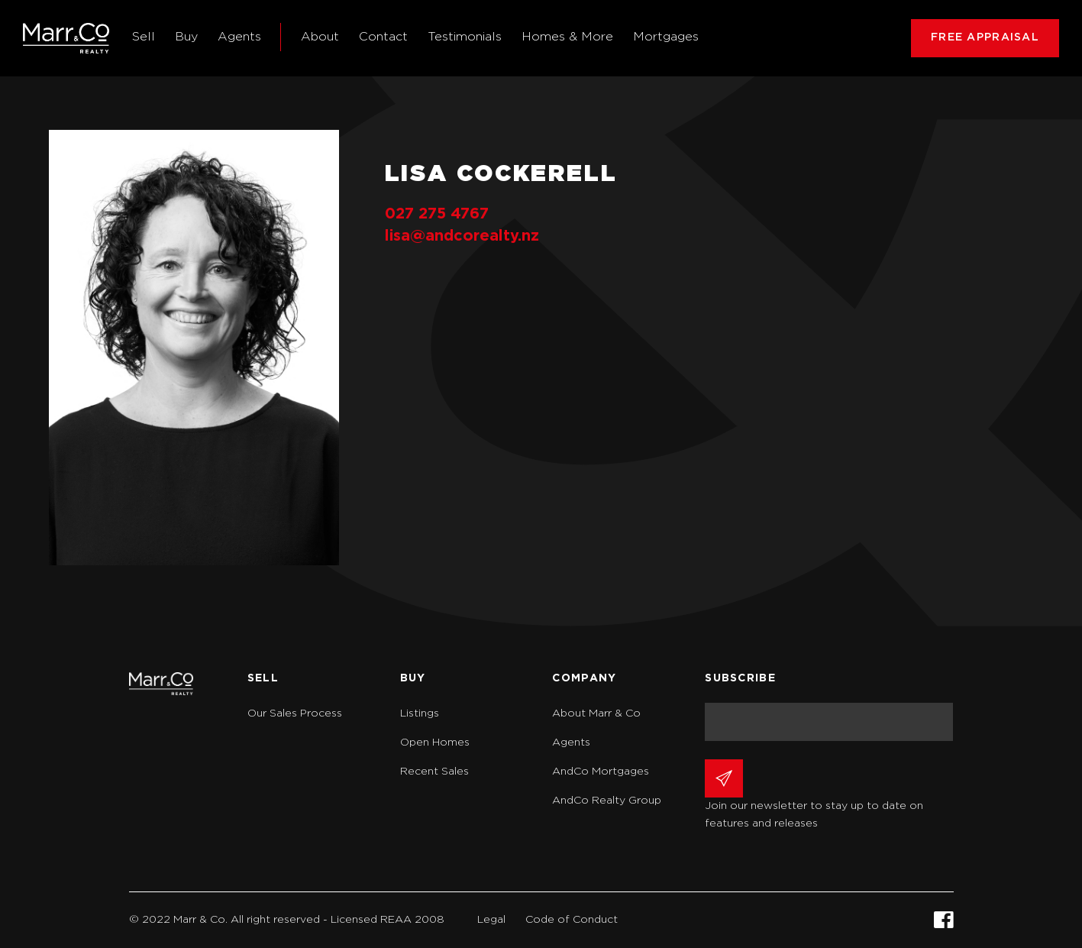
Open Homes (435, 742)
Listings (419, 713)
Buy (186, 37)
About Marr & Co (596, 713)
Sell (143, 37)
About (320, 37)
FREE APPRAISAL (985, 37)
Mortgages (666, 37)
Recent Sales (434, 771)
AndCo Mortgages (600, 771)
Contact (383, 37)
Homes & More (567, 37)
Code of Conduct (571, 919)
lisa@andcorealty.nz (462, 236)
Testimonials (465, 37)
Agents (239, 37)
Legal (491, 919)
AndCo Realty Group (606, 800)
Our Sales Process (294, 713)
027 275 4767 (437, 214)
